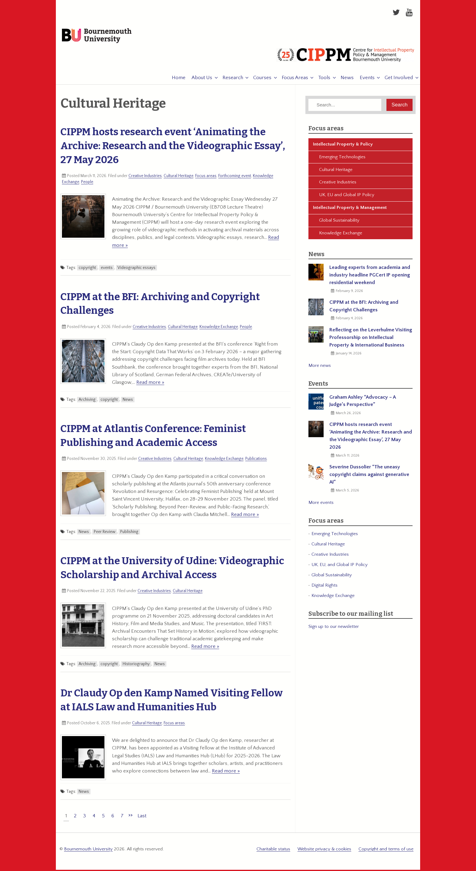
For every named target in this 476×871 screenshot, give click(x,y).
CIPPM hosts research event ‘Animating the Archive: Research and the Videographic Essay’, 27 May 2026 (172, 147)
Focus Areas (292, 79)
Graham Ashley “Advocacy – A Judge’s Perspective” (362, 402)
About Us (199, 79)
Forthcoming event (234, 177)
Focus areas (205, 177)
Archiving (87, 401)
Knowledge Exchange (218, 328)
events (107, 269)
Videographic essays (136, 269)
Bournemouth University (100, 36)
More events (321, 504)
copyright (87, 269)
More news (319, 367)
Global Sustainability (339, 221)
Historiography (136, 665)
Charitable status (273, 850)
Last (142, 817)
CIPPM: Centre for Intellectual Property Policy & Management (345, 59)
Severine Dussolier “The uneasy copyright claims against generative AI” (369, 476)
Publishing (129, 533)
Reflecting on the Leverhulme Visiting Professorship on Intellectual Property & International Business (370, 339)
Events (364, 79)
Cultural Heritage (178, 177)
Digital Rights (324, 586)
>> (130, 816)
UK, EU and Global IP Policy (346, 196)
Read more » (150, 384)
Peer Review (104, 533)
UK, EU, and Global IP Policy (339, 566)
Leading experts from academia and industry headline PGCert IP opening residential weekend (369, 276)
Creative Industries (145, 177)
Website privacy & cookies (324, 850)
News (344, 79)
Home (175, 79)
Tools (321, 79)
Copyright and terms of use (386, 850)
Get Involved (396, 79)
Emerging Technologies (342, 158)
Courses (259, 79)
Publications (256, 460)
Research (229, 79)
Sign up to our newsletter (333, 628)
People (87, 183)
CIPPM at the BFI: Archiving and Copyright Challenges (363, 307)
